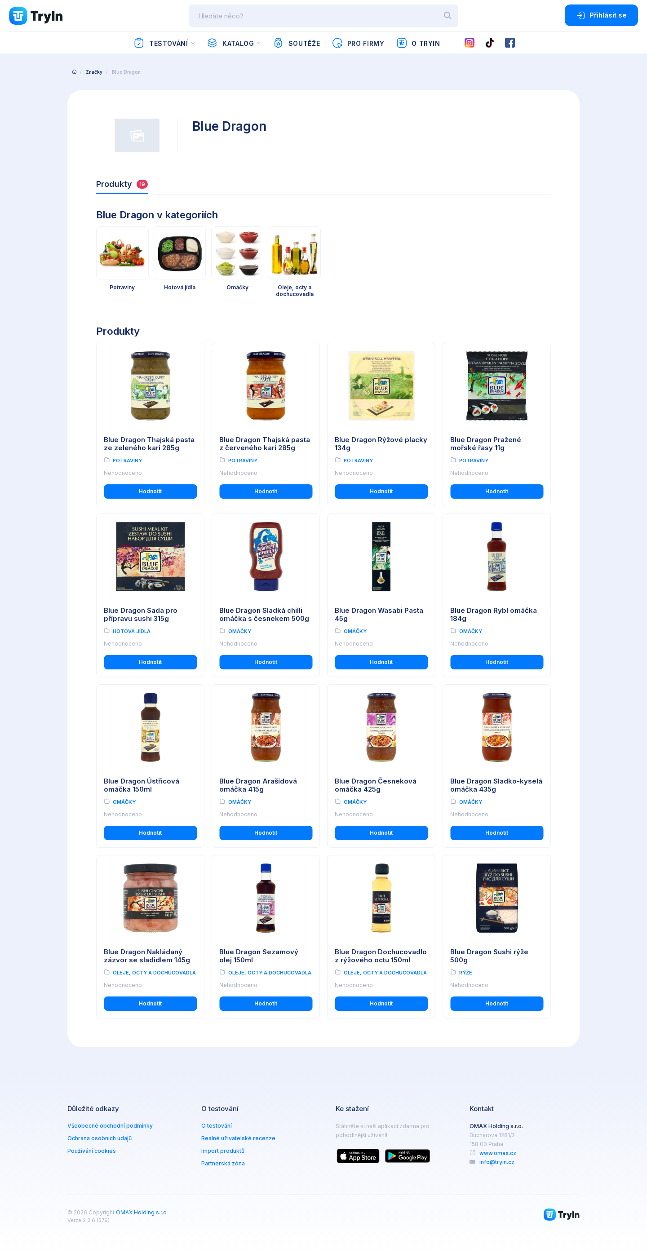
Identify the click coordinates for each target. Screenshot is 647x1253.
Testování (160, 43)
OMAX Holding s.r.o (141, 1212)
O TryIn (418, 43)
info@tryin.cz (496, 1162)
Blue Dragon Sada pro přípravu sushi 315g (140, 614)
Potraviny (127, 460)
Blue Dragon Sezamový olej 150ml (258, 956)
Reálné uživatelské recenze (238, 1138)
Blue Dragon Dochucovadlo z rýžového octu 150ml (381, 956)
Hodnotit (150, 491)
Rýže (465, 973)
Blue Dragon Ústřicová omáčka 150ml (141, 785)
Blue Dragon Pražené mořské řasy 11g (485, 443)
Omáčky (239, 631)
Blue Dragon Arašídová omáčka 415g (258, 785)
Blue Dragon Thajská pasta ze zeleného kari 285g (149, 443)
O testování (216, 1125)
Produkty (122, 184)
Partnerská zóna (223, 1163)
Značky (94, 72)
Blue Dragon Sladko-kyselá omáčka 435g (496, 785)
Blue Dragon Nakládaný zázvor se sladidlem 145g (147, 956)
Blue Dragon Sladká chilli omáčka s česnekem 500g (264, 614)
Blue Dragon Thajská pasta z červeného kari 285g (264, 443)
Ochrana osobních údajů (99, 1138)
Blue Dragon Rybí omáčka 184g (493, 614)
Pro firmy (358, 43)
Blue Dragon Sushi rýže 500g (489, 956)
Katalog (230, 43)
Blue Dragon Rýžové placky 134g (381, 443)
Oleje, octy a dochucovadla (154, 973)
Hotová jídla (132, 631)
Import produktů (222, 1150)
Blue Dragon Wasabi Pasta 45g (379, 614)
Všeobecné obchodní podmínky (110, 1125)
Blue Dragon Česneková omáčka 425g (376, 785)
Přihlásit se (601, 15)
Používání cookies (91, 1150)
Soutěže (296, 43)
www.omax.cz (497, 1153)
